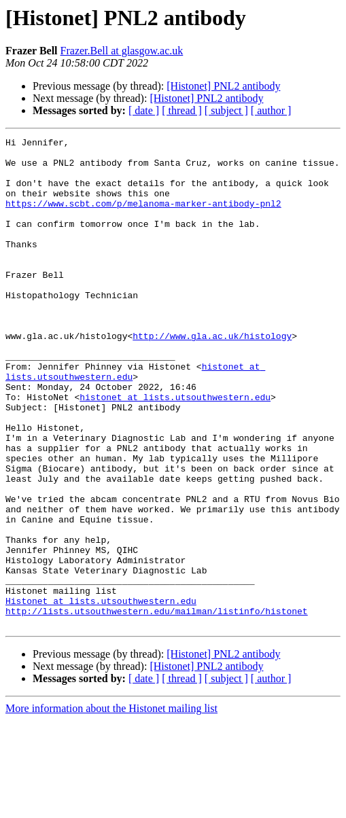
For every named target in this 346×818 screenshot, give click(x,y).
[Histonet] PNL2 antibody (223, 86)
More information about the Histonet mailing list (111, 806)
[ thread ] (182, 110)
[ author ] (271, 110)
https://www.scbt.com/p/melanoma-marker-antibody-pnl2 (143, 217)
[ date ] (143, 110)
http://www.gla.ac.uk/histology (212, 376)
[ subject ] (226, 110)
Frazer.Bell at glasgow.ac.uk (122, 50)
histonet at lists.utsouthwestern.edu (175, 450)
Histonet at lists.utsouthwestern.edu (100, 694)
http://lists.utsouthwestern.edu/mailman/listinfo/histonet (156, 706)
